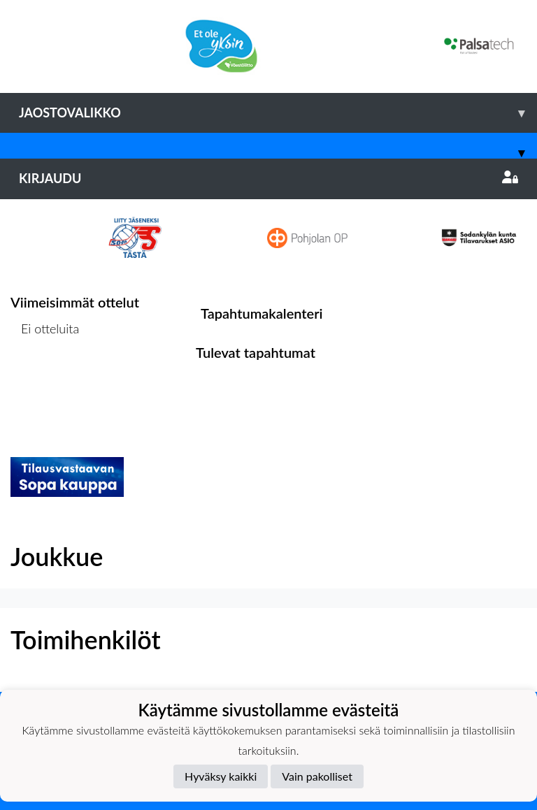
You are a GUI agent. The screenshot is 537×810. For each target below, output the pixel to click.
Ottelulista (45, 382)
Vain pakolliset (317, 776)
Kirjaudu (268, 178)
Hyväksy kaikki (221, 776)
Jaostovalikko (278, 113)
